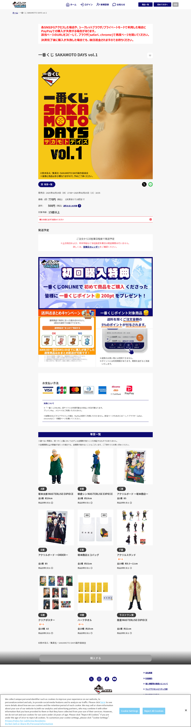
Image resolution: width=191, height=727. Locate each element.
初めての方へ (162, 4)
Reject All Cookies (153, 710)
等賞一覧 (48, 184)
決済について (49, 403)
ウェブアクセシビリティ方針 (156, 689)
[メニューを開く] (176, 4)
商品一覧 (145, 4)
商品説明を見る (45, 502)
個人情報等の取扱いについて (156, 683)
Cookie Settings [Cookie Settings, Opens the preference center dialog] (129, 710)
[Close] (185, 710)
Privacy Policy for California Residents (25, 720)
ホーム (15, 12)
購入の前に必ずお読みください (95, 219)
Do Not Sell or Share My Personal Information (29, 723)
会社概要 (148, 672)
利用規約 (148, 678)
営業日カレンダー (91, 246)
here (102, 702)
